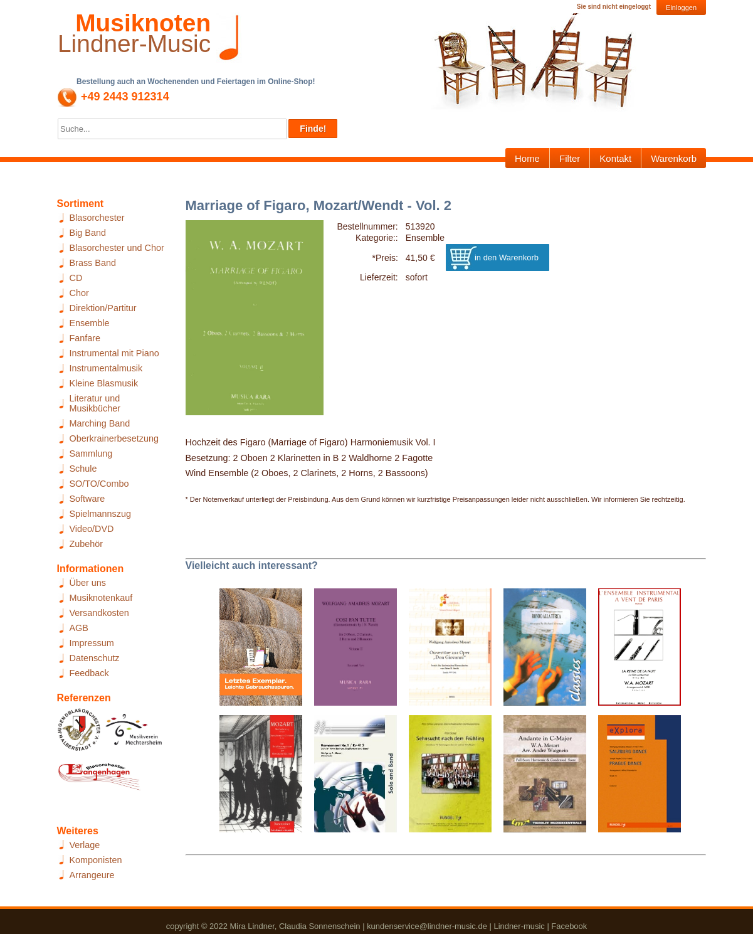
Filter (569, 158)
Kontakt (615, 158)
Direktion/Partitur (103, 308)
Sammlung (91, 453)
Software (87, 499)
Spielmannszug (100, 514)
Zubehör (86, 544)
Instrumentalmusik (106, 368)
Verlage (85, 845)
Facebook (569, 926)
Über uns (88, 583)
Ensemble (90, 323)
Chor (79, 293)
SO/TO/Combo (99, 484)
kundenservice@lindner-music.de (427, 926)
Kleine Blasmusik (104, 383)
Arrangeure (92, 875)
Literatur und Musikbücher (95, 403)
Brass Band (93, 263)
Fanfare (85, 338)
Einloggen (681, 7)
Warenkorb (674, 158)
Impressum (92, 643)
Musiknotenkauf (101, 598)
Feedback (89, 673)
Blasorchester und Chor (117, 248)
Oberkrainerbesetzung (114, 438)
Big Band (88, 233)
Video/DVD (92, 529)
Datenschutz (95, 658)
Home (527, 158)
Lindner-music (518, 926)
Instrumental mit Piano (114, 353)
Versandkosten (99, 613)
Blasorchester (97, 218)
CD (76, 278)
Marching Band (100, 423)
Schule (83, 469)
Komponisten (96, 860)
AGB (79, 628)
